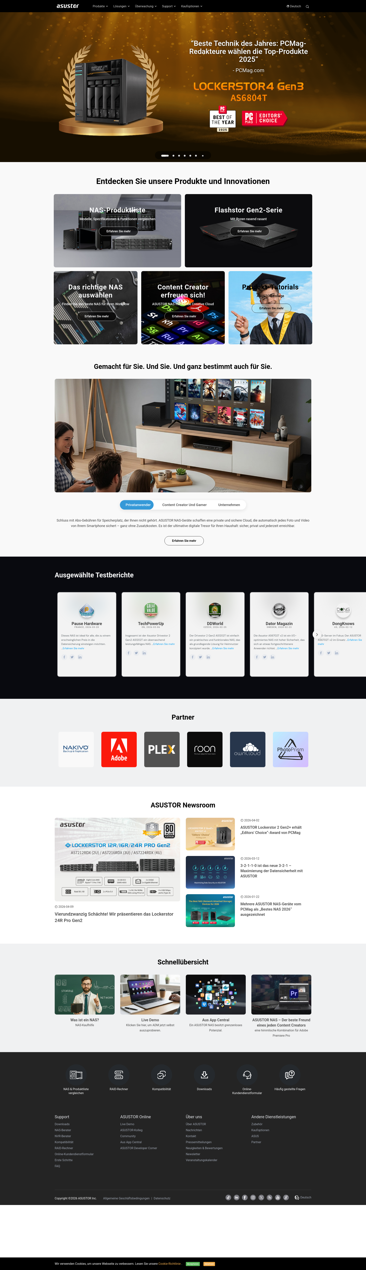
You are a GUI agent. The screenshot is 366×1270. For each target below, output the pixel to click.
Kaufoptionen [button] (192, 6)
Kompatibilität (64, 1220)
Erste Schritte (63, 1238)
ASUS (255, 1214)
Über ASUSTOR (196, 1202)
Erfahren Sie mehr (119, 231)
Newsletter (193, 1232)
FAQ (57, 1244)
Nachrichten (194, 1208)
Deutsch (293, 6)
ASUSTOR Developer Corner (138, 1226)
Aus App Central (131, 1220)
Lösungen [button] (121, 6)
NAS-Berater (63, 1208)
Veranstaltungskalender (201, 1238)
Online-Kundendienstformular (74, 1232)
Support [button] (169, 6)
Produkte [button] (100, 6)
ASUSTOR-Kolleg (131, 1208)
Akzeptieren (193, 1264)
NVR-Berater (63, 1214)
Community (128, 1214)
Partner (256, 1220)
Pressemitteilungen (198, 1220)
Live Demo (127, 1202)
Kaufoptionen (260, 1208)
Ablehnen (209, 1264)
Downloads (62, 1202)
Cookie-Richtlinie (170, 1264)
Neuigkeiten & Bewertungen (204, 1226)
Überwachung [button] (146, 6)
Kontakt (191, 1214)
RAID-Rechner (64, 1226)
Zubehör (256, 1202)
